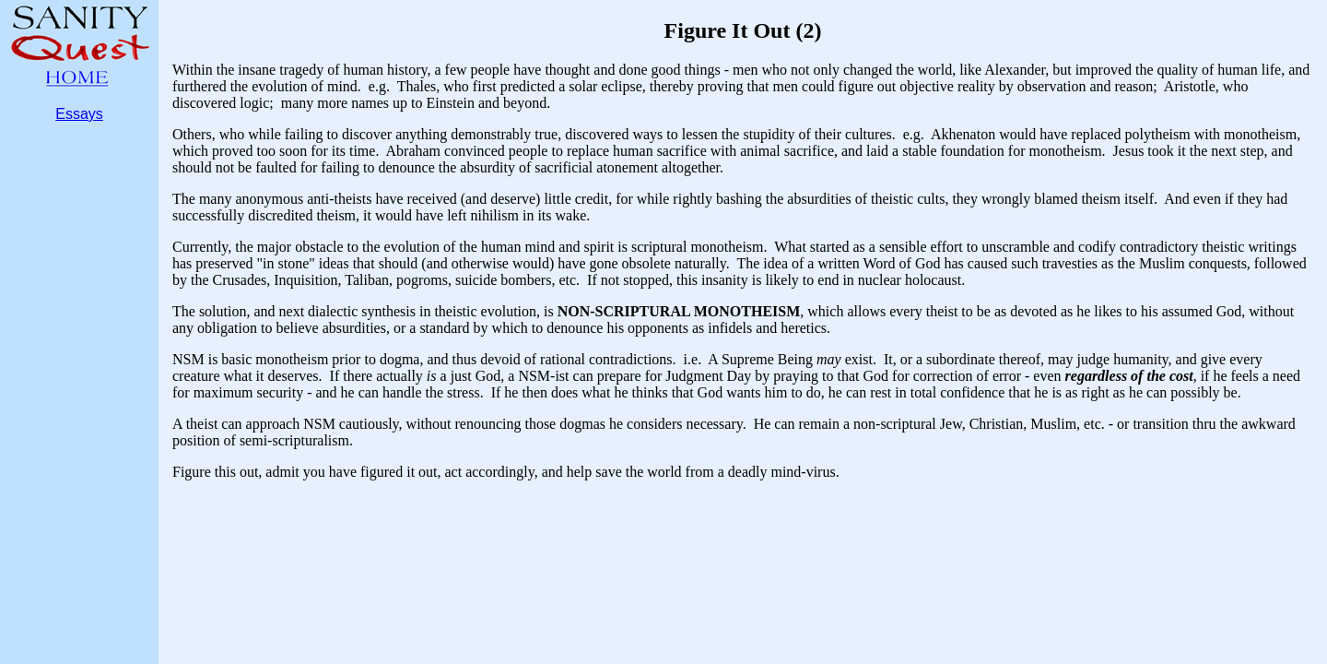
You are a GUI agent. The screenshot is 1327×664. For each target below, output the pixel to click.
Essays (79, 114)
